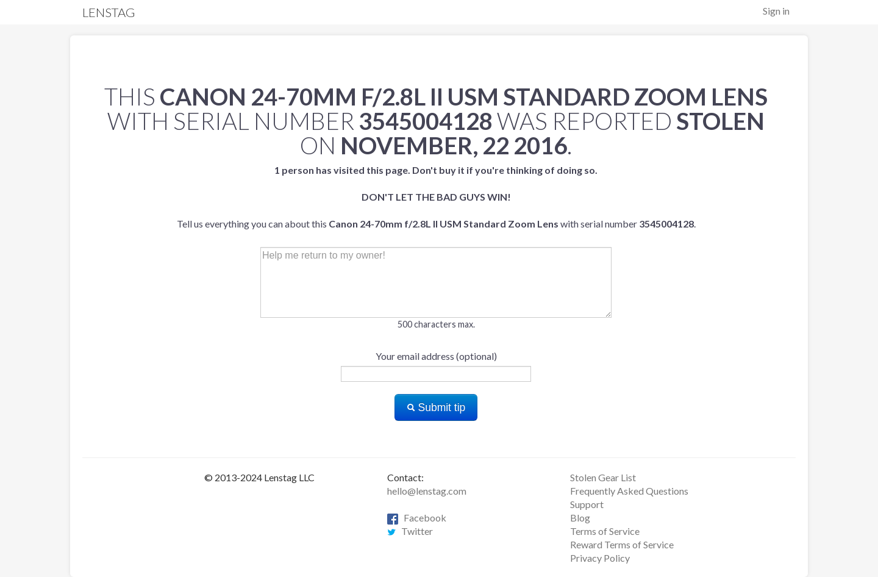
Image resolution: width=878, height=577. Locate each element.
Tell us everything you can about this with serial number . (436, 196)
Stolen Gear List (603, 477)
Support (587, 504)
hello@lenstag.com (426, 490)
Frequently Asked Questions (629, 490)
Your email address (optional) (436, 356)
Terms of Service (605, 531)
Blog (580, 517)
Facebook (416, 517)
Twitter (410, 531)
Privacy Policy (600, 558)
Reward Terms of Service (622, 544)
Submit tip (436, 407)
